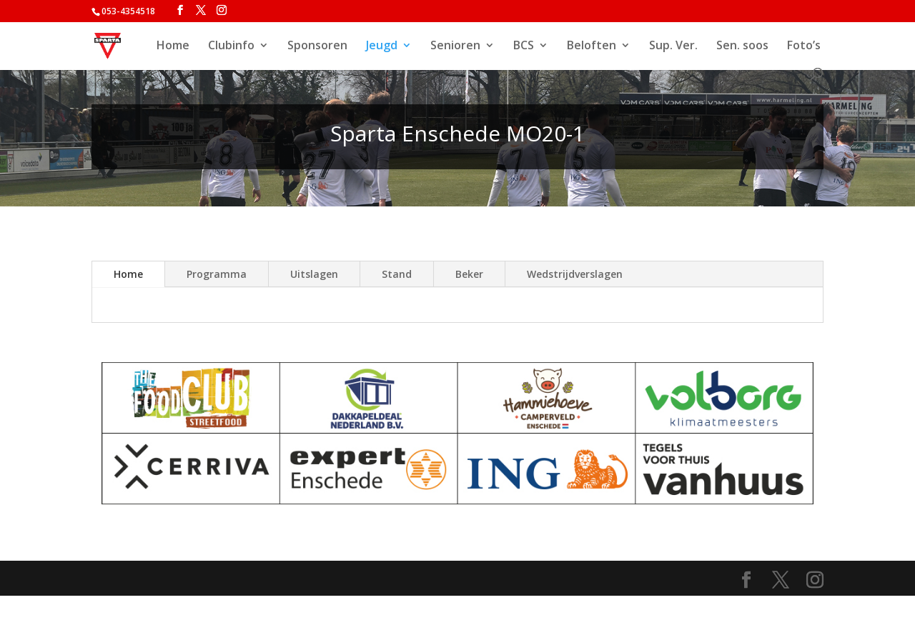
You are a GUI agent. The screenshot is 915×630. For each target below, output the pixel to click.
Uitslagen (314, 274)
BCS (523, 46)
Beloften (591, 46)
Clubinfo (231, 46)
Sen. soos (742, 46)
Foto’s (804, 46)
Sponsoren (317, 46)
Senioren (455, 46)
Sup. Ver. (673, 46)
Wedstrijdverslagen (575, 274)
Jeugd (381, 46)
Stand (397, 274)
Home (173, 46)
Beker (469, 274)
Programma (217, 274)
